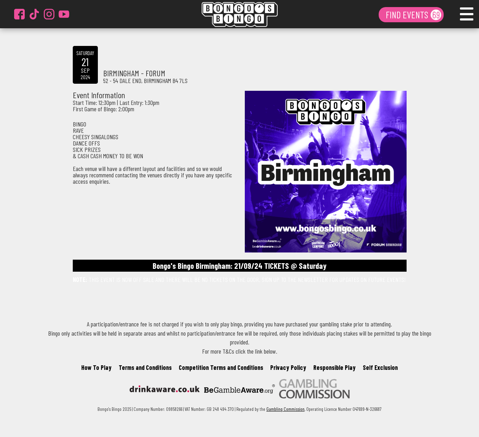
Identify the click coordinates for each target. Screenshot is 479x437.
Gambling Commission (285, 409)
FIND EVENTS (408, 14)
